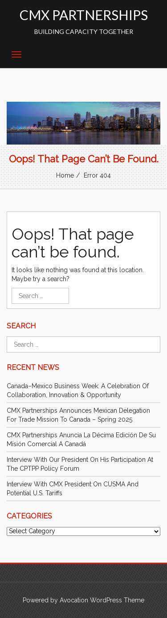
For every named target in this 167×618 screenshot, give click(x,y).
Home (65, 175)
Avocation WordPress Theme (102, 600)
